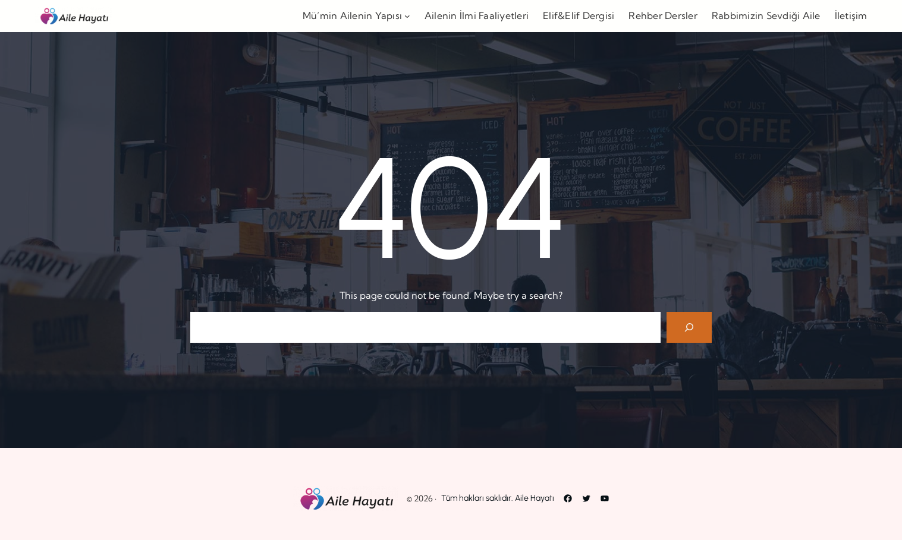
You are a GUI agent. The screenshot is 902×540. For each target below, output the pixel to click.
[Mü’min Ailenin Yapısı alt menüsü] (407, 16)
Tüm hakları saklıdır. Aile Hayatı (497, 498)
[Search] (689, 327)
